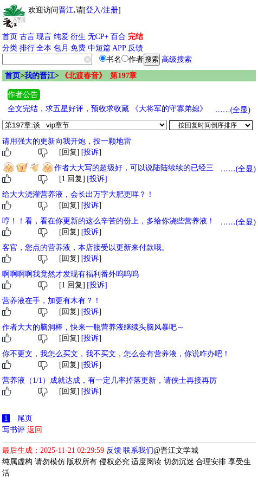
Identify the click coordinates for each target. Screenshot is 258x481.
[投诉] (91, 152)
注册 (110, 10)
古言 (27, 37)
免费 (78, 48)
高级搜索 (177, 59)
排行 (27, 48)
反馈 (135, 48)
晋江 (66, 10)
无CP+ (98, 37)
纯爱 (61, 37)
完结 (135, 37)
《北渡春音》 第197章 (99, 76)
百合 (118, 37)
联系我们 (138, 450)
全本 (43, 48)
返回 (34, 430)
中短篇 (99, 48)
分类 (9, 48)
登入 (93, 10)
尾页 (25, 418)
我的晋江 (39, 76)
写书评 (13, 430)
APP (119, 48)
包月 (61, 48)
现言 (43, 37)
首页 (9, 37)
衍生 (78, 37)
